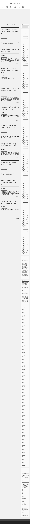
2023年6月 (23, 358)
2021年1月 (23, 399)
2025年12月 (23, 315)
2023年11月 (23, 351)
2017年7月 (23, 459)
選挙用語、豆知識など (25, 515)
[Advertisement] (15, 18)
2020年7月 (23, 408)
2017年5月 (23, 462)
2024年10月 (23, 335)
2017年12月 (23, 452)
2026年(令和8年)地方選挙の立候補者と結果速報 (25, 493)
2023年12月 (23, 349)
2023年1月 (23, 365)
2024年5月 (23, 342)
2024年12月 (23, 332)
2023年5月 (23, 359)
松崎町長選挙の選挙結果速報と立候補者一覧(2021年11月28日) (10, 154)
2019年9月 (23, 422)
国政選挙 (23, 496)
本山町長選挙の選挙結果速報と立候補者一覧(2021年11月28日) (10, 133)
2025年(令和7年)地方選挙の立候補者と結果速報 (25, 490)
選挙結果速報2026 (15, 3)
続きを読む (17, 45)
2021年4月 (23, 395)
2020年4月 (23, 412)
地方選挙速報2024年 (15, 7)
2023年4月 (23, 361)
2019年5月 (23, 428)
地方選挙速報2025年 (11, 7)
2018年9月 (23, 439)
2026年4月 (23, 309)
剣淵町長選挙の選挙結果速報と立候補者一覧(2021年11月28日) (10, 113)
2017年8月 (23, 458)
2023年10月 (23, 352)
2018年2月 (23, 449)
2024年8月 (23, 338)
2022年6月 (23, 375)
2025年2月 (23, 329)
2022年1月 (23, 382)
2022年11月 (23, 368)
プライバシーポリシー (15, 520)
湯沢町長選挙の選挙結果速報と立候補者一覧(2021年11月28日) (10, 174)
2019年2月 (23, 432)
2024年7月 (23, 339)
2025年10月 (23, 318)
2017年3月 (23, 465)
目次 (19, 7)
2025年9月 (23, 319)
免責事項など (27, 7)
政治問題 (23, 500)
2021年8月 (23, 389)
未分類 (23, 501)
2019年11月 (23, 419)
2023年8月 (23, 355)
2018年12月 (23, 435)
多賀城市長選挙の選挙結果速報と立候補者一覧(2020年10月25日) (25, 293)
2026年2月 (23, 312)
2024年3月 (23, 345)
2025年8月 (23, 321)
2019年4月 (23, 429)
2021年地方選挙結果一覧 (3, 59)
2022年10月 (23, 369)
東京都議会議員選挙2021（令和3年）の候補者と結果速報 (25, 504)
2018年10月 (23, 438)
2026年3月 (23, 311)
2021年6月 (23, 392)
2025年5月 (23, 325)
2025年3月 (23, 328)
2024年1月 (23, 348)
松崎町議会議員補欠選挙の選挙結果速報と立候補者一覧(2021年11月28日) (10, 72)
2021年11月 (23, 385)
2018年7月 (23, 442)
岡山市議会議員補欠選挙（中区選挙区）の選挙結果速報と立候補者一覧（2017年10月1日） (25, 298)
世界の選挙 (23, 495)
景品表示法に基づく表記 (23, 7)
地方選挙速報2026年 (6, 7)
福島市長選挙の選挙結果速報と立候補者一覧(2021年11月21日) (10, 215)
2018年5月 (23, 445)
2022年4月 (23, 378)
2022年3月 (23, 379)
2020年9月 (23, 405)
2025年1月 (23, 331)
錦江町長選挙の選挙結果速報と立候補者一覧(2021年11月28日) (10, 92)
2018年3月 (23, 448)
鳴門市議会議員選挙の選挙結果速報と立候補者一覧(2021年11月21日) (10, 194)
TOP (2, 7)
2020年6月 (23, 409)
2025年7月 (23, 322)
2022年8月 (23, 372)
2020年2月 (23, 415)
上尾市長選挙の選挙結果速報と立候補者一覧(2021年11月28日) (10, 52)
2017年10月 (23, 455)
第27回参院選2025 (24, 508)
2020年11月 (23, 402)
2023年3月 (23, 362)
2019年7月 (23, 425)
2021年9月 (23, 388)
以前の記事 (17, 232)
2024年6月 (23, 341)
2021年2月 (23, 398)
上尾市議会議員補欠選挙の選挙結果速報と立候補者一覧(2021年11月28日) (10, 31)
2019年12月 (23, 418)
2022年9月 (23, 371)
